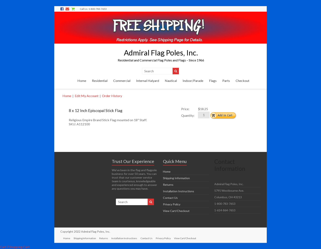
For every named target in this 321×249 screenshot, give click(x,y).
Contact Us (170, 197)
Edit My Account (86, 96)
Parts (226, 81)
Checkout (242, 81)
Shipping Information (176, 178)
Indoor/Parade (193, 81)
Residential (99, 81)
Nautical (171, 81)
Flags (213, 81)
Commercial (121, 81)
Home (81, 81)
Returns (168, 184)
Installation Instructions (178, 191)
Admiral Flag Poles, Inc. (161, 52)
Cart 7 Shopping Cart (14, 247)
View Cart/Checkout (176, 211)
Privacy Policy (171, 204)
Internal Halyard (147, 81)
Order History (112, 96)
